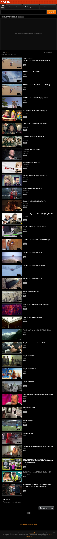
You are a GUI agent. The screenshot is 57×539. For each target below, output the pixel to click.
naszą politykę (33, 533)
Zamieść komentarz (46, 508)
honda (7, 52)
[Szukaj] (23, 12)
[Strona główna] (5, 2)
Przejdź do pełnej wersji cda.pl (28, 524)
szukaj (51, 12)
